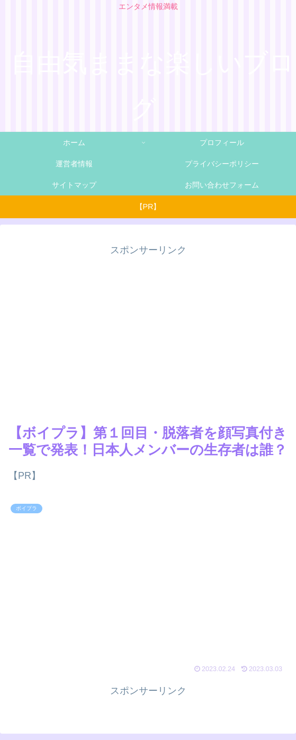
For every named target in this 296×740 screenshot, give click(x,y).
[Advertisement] (148, 333)
